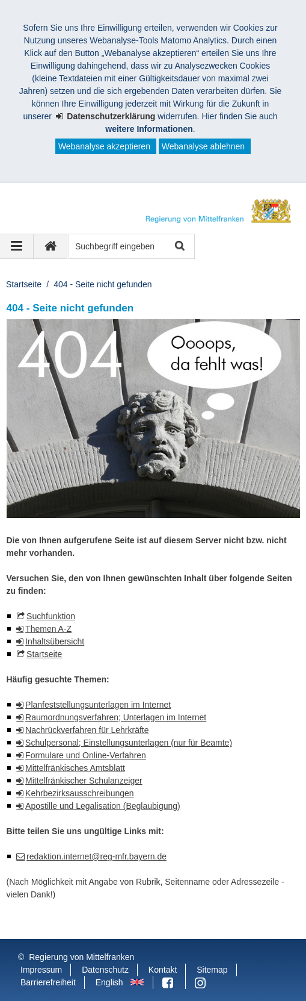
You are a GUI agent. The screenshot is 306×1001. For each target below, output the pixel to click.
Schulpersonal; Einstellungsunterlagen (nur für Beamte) (128, 742)
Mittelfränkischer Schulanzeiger (83, 780)
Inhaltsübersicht (54, 641)
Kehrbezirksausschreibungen (79, 793)
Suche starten (179, 246)
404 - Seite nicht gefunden (102, 284)
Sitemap (212, 969)
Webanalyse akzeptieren (104, 146)
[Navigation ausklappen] (17, 246)
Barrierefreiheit (48, 982)
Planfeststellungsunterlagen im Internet (98, 704)
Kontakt (162, 969)
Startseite (23, 284)
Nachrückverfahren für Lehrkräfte (86, 730)
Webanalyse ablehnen (203, 146)
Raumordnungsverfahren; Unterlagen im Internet (115, 717)
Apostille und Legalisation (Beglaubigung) (102, 806)
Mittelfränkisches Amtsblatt (75, 768)
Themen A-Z (48, 629)
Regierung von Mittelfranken (81, 957)
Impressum (41, 969)
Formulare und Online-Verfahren (85, 755)
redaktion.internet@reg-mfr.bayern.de (96, 856)
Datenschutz (105, 969)
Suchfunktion (50, 616)
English (109, 982)
